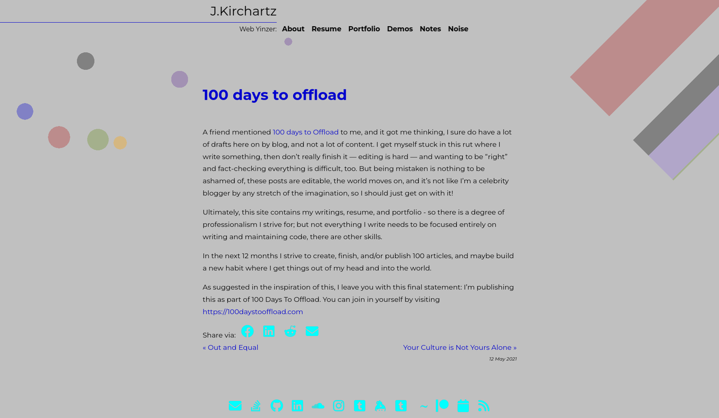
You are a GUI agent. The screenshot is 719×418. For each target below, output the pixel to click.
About (276, 29)
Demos (383, 29)
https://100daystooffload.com (253, 315)
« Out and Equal (231, 351)
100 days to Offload (306, 135)
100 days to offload (275, 98)
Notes (413, 29)
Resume (309, 29)
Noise (441, 29)
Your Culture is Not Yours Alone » (459, 351)
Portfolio (347, 29)
